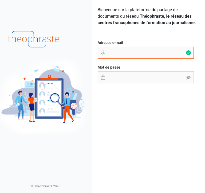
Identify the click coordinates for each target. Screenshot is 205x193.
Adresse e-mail (110, 42)
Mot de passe (109, 67)
